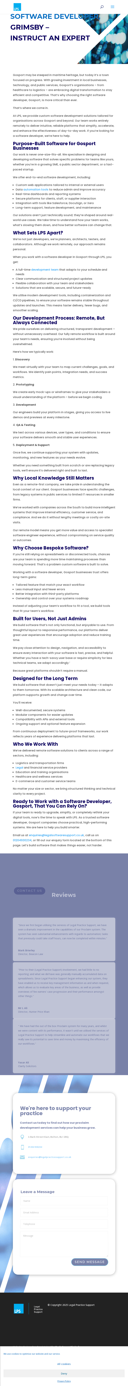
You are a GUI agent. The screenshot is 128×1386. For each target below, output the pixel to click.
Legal (19, 768)
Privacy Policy (64, 1381)
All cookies (64, 1364)
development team (44, 273)
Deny (64, 1373)
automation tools (36, 193)
